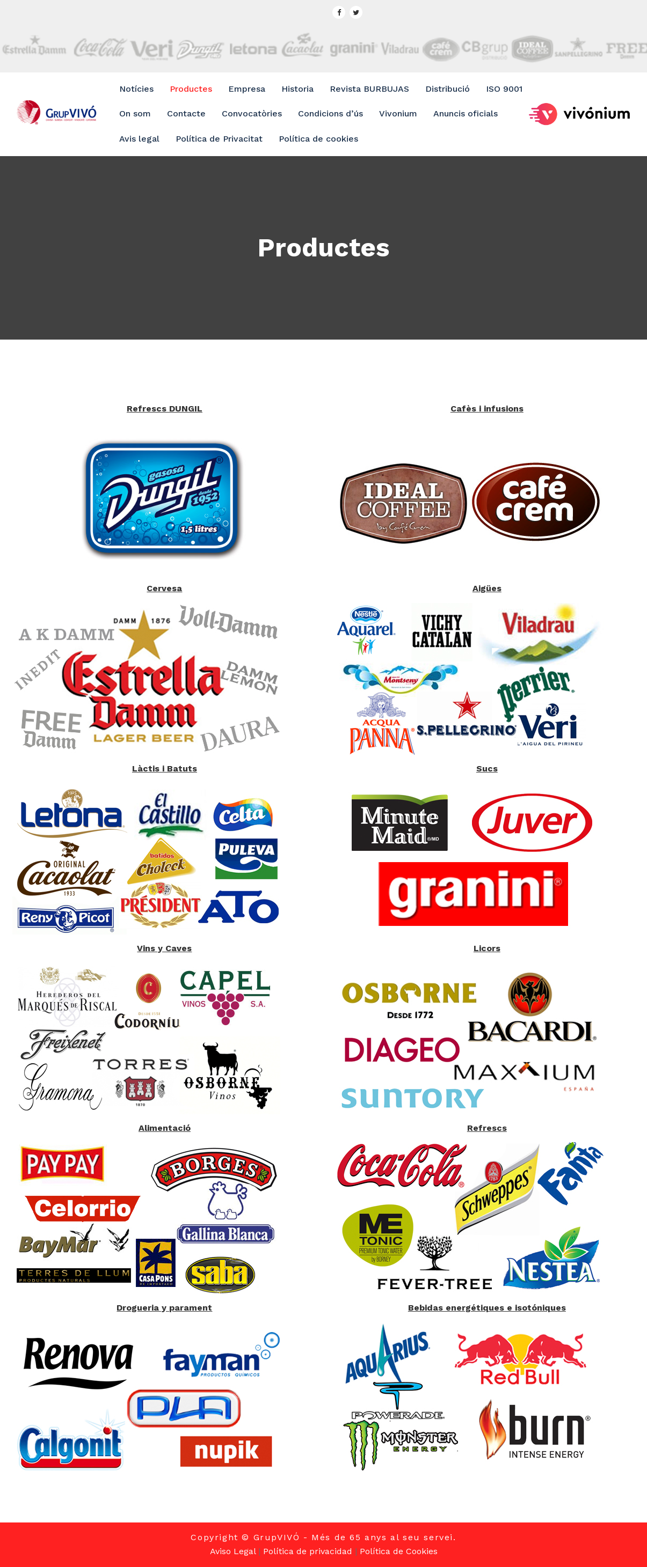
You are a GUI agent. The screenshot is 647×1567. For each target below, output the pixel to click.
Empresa (246, 89)
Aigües (486, 588)
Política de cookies (318, 139)
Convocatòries (252, 113)
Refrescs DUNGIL (164, 408)
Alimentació (165, 1128)
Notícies (136, 89)
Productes (191, 89)
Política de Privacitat (219, 139)
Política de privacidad (307, 1551)
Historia (297, 89)
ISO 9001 (504, 89)
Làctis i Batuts (164, 768)
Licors (487, 948)
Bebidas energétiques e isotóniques (487, 1308)
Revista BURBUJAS (369, 89)
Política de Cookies (399, 1551)
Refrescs (487, 1128)
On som (135, 113)
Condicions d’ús (330, 113)
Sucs (487, 768)
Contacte (186, 113)
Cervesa (164, 588)
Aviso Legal (233, 1551)
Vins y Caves (164, 948)
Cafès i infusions (487, 408)
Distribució (447, 89)
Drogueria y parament (164, 1308)
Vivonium (398, 113)
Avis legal (139, 139)
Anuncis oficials (465, 113)
